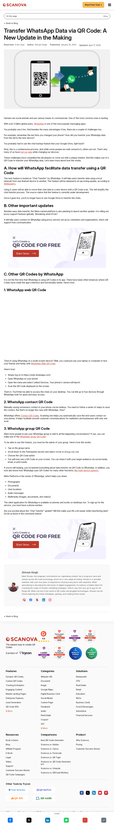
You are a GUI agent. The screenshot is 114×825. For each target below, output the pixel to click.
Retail (78, 695)
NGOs (78, 703)
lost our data (32, 155)
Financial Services (84, 721)
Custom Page (47, 708)
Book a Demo (12, 746)
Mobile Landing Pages (16, 699)
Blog (8, 750)
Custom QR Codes (14, 686)
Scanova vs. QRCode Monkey (54, 778)
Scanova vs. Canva (49, 754)
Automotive (81, 716)
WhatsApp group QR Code (38, 439)
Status (9, 767)
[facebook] (82, 798)
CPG (78, 686)
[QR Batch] (44, 795)
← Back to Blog (11, 23)
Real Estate (46, 721)
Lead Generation (13, 708)
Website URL (47, 682)
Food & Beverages (84, 712)
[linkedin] (94, 798)
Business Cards (83, 708)
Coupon (44, 725)
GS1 (42, 729)
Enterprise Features (15, 703)
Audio (43, 716)
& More (9, 716)
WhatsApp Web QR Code (49, 366)
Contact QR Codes (30, 418)
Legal (8, 763)
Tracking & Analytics (15, 691)
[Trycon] (26, 658)
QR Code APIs (12, 712)
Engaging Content (14, 695)
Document (45, 686)
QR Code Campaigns (15, 780)
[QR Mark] (44, 803)
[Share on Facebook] (10, 820)
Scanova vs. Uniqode (50, 774)
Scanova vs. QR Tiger (51, 763)
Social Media (47, 703)
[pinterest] (106, 798)
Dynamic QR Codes (15, 682)
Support (9, 771)
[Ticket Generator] (17, 795)
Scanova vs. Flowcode (51, 758)
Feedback (45, 712)
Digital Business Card (50, 699)
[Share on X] (29, 820)
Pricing (79, 750)
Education (80, 699)
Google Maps (47, 695)
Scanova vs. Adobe (50, 750)
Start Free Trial (94, 5)
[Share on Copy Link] (104, 820)
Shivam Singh (41, 44)
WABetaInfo (23, 186)
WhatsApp (41, 126)
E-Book (9, 758)
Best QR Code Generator (52, 746)
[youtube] (100, 798)
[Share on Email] (85, 820)
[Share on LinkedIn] (48, 820)
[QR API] (17, 803)
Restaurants (81, 682)
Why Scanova (82, 746)
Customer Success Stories (18, 776)
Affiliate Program (13, 754)
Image (44, 691)
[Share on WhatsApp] (66, 820)
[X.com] (88, 798)
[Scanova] (15, 4)
